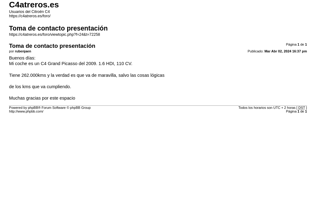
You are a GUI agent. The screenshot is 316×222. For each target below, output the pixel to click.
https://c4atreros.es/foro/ (29, 16)
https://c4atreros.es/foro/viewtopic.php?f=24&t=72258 (54, 34)
